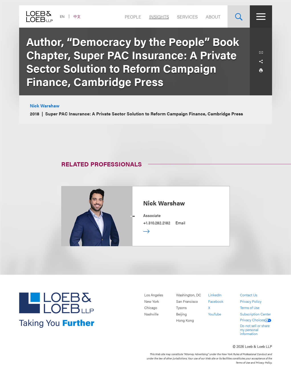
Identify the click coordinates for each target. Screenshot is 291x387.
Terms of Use (249, 307)
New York (151, 301)
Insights (159, 16)
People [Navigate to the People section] (133, 16)
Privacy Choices (255, 319)
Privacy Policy (250, 301)
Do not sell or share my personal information (255, 329)
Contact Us (248, 295)
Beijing (181, 314)
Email (180, 222)
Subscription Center (255, 314)
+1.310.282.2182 (156, 222)
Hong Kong (185, 320)
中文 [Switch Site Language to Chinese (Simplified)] (77, 16)
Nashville (151, 314)
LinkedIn (215, 295)
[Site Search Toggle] (239, 16)
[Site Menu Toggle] (261, 16)
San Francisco (187, 301)
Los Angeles (153, 295)
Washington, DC (188, 295)
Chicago (150, 307)
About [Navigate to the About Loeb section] (213, 16)
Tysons (181, 307)
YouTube (214, 314)
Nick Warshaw (44, 105)
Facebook (215, 301)
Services (187, 16)
